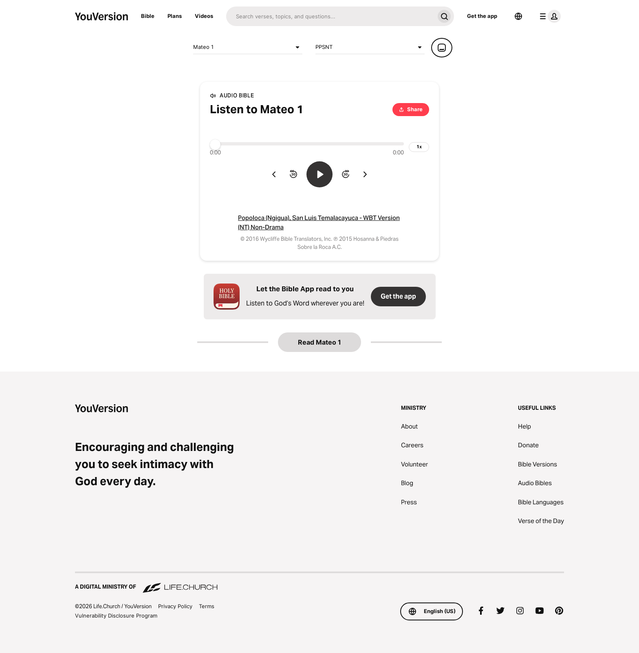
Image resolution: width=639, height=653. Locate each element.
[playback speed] (419, 147)
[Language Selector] (518, 16)
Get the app (482, 16)
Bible (147, 16)
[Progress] (307, 143)
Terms (206, 606)
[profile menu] (548, 16)
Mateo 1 (247, 47)
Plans (174, 16)
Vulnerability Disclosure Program (116, 615)
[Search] (330, 16)
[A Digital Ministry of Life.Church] (319, 583)
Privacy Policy (175, 606)
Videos (204, 16)
